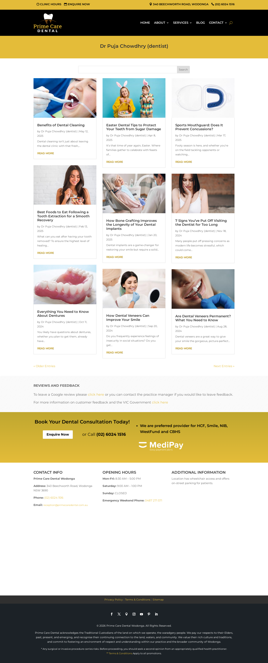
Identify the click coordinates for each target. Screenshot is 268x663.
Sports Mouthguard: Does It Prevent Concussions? (199, 127)
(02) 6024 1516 (224, 4)
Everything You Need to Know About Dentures (63, 314)
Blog (200, 22)
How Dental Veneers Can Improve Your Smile (127, 318)
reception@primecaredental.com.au (65, 504)
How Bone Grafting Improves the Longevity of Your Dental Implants (131, 225)
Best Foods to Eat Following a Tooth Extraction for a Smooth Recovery (63, 216)
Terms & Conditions (137, 599)
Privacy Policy (113, 599)
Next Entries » (224, 366)
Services (180, 22)
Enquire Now (79, 4)
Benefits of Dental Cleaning (60, 125)
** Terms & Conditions (119, 653)
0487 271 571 (153, 500)
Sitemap (158, 599)
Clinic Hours (50, 4)
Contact (216, 22)
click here (96, 395)
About (159, 22)
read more (45, 153)
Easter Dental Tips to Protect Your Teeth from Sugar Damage (133, 127)
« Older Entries (44, 366)
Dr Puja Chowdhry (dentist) (59, 131)
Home (145, 22)
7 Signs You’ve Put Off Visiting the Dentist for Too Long (201, 223)
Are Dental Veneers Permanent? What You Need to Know (203, 318)
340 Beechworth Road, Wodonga (180, 4)
